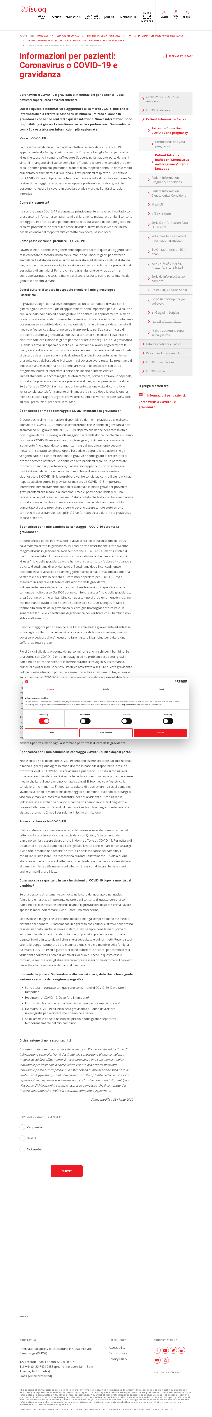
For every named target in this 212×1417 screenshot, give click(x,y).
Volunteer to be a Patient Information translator (168, 238)
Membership (128, 17)
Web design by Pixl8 (167, 1372)
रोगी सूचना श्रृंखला (161, 214)
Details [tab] (106, 689)
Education (73, 17)
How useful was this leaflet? (41, 1116)
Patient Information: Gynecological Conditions (168, 193)
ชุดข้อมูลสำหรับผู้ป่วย (165, 312)
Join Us (175, 17)
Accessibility (117, 1348)
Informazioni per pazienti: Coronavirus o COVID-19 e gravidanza (162, 401)
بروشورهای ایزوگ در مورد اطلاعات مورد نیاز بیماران (167, 265)
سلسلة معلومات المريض (166, 322)
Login (164, 17)
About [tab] (161, 689)
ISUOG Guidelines (158, 110)
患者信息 (157, 205)
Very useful (35, 1127)
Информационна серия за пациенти (168, 333)
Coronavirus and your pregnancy (170, 144)
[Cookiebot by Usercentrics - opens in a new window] (171, 681)
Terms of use (118, 1353)
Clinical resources (92, 17)
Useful (31, 1138)
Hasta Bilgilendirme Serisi (169, 290)
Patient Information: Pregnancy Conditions (166, 180)
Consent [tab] (50, 689)
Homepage (42, 35)
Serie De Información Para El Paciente (169, 225)
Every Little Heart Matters (147, 17)
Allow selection (106, 733)
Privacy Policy (118, 1359)
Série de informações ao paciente (168, 279)
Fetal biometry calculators (163, 344)
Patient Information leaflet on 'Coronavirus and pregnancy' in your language (76, 40)
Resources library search (163, 353)
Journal (110, 17)
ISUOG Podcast (156, 371)
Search (187, 17)
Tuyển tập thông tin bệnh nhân (169, 252)
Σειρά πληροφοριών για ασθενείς (168, 301)
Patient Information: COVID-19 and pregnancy (155, 35)
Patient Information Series (103, 35)
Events (56, 17)
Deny (52, 733)
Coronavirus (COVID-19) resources (162, 99)
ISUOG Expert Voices (160, 362)
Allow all (160, 733)
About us (42, 17)
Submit (67, 1171)
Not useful (34, 1149)
